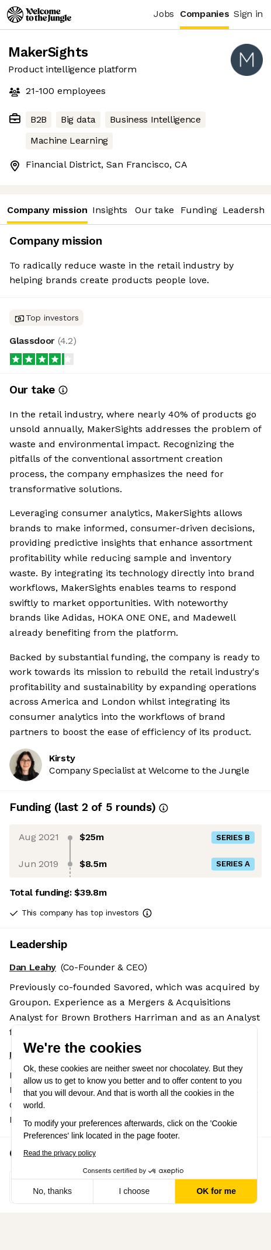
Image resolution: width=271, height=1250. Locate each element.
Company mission (47, 214)
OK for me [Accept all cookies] (215, 1191)
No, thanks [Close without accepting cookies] (51, 1191)
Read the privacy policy (58, 1153)
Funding (198, 209)
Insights (109, 209)
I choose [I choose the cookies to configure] (132, 1191)
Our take (154, 209)
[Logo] (39, 14)
